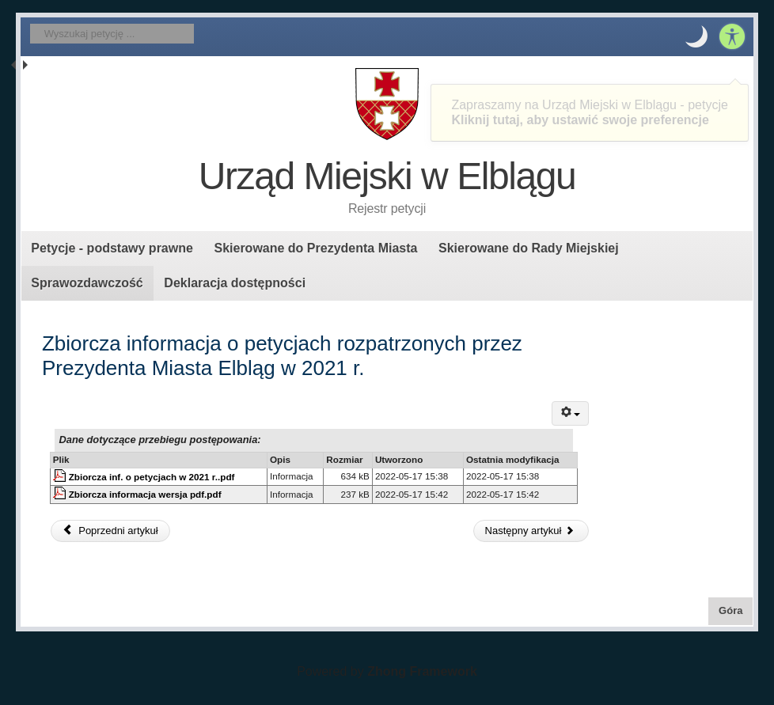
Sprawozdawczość (86, 283)
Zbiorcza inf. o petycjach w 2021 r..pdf (152, 477)
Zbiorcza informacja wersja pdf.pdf (145, 494)
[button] (696, 36)
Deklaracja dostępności (234, 283)
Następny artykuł (530, 530)
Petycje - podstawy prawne (112, 248)
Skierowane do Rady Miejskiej (528, 248)
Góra (736, 609)
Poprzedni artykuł (110, 530)
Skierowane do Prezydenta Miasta (315, 248)
